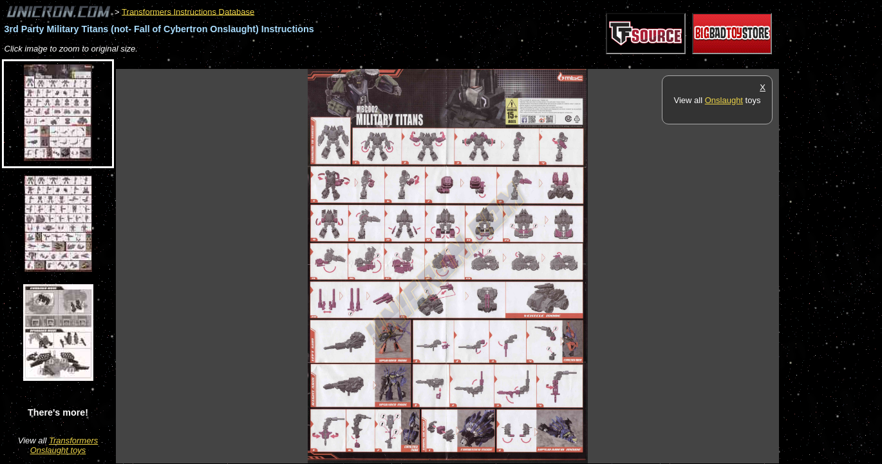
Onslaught (724, 100)
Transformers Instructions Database (188, 11)
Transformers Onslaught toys (64, 445)
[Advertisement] (350, 62)
